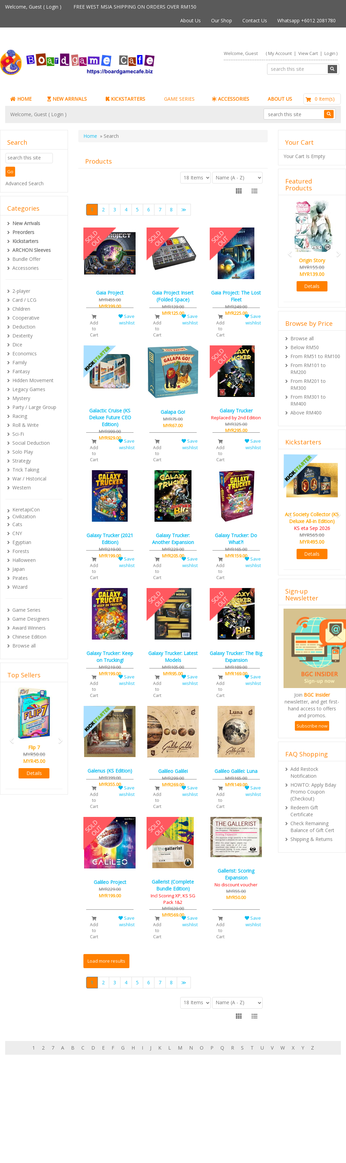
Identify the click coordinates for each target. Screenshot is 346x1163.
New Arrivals (26, 223)
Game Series (26, 610)
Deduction (23, 326)
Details (34, 773)
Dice (17, 344)
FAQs (25, 1128)
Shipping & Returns (311, 839)
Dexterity (22, 335)
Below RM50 (304, 347)
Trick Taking (25, 469)
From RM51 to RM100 (315, 356)
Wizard (19, 587)
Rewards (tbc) (34, 1121)
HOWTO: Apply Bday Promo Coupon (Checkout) (313, 792)
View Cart (308, 53)
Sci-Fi (18, 434)
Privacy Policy (149, 1135)
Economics (24, 353)
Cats (17, 524)
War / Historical (29, 478)
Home (90, 136)
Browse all (24, 645)
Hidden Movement (33, 380)
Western (21, 487)
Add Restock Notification (304, 772)
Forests (20, 551)
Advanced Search (24, 183)
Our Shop (221, 20)
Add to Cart (94, 326)
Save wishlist (126, 319)
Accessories (25, 268)
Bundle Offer (26, 259)
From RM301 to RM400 (308, 400)
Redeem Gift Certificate (304, 811)
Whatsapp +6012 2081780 (306, 20)
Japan (18, 569)
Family (19, 362)
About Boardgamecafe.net (163, 1101)
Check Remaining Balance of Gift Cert (312, 826)
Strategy (21, 460)
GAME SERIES (179, 99)
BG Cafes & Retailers (157, 1128)
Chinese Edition (29, 636)
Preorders (23, 232)
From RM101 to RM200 (308, 368)
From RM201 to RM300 (308, 384)
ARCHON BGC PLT (84, 1149)
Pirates (20, 578)
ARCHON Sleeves (31, 250)
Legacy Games (28, 389)
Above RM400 (306, 412)
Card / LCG (24, 300)
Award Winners (29, 627)
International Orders (156, 1121)
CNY (17, 533)
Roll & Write (25, 425)
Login (52, 6)
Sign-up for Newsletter (266, 1101)
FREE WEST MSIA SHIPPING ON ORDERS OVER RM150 (134, 6)
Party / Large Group (34, 407)
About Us (190, 20)
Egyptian (21, 542)
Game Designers (30, 619)
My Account (280, 53)
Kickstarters (25, 241)
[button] (9, 737)
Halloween (24, 560)
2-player (21, 291)
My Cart (27, 1108)
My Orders (30, 1114)
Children (21, 309)
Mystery (21, 398)
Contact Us (254, 20)
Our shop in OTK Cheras (161, 1108)
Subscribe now (312, 726)
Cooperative (25, 317)
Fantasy (21, 371)
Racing (19, 416)
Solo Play (22, 451)
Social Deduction (31, 443)
